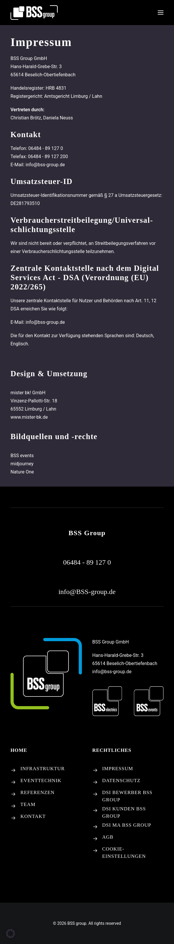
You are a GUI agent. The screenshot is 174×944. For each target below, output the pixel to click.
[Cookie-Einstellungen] (95, 851)
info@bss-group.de (112, 671)
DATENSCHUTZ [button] (121, 780)
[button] (160, 12)
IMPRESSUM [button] (117, 768)
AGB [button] (107, 837)
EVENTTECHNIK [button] (40, 780)
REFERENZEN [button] (37, 792)
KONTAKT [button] (33, 816)
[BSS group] (34, 12)
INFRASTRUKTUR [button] (42, 768)
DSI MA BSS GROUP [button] (126, 825)
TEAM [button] (28, 804)
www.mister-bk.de (29, 417)
